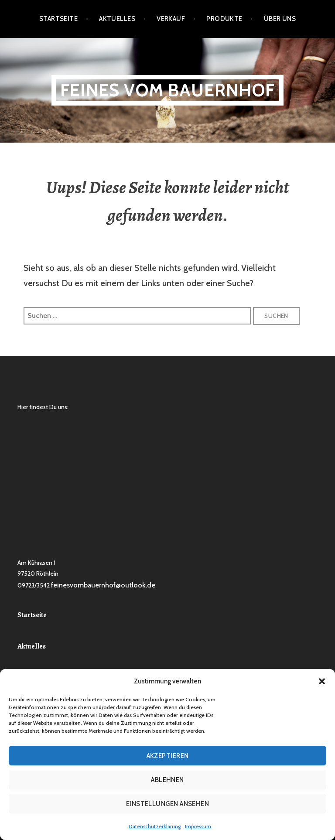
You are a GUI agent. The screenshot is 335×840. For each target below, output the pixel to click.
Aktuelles (117, 19)
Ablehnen (167, 780)
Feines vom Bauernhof (167, 90)
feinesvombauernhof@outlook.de (103, 585)
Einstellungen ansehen (167, 804)
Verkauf (171, 19)
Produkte (224, 19)
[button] (322, 681)
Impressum (198, 826)
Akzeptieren (168, 756)
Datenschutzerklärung (155, 826)
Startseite (58, 19)
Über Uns (280, 19)
